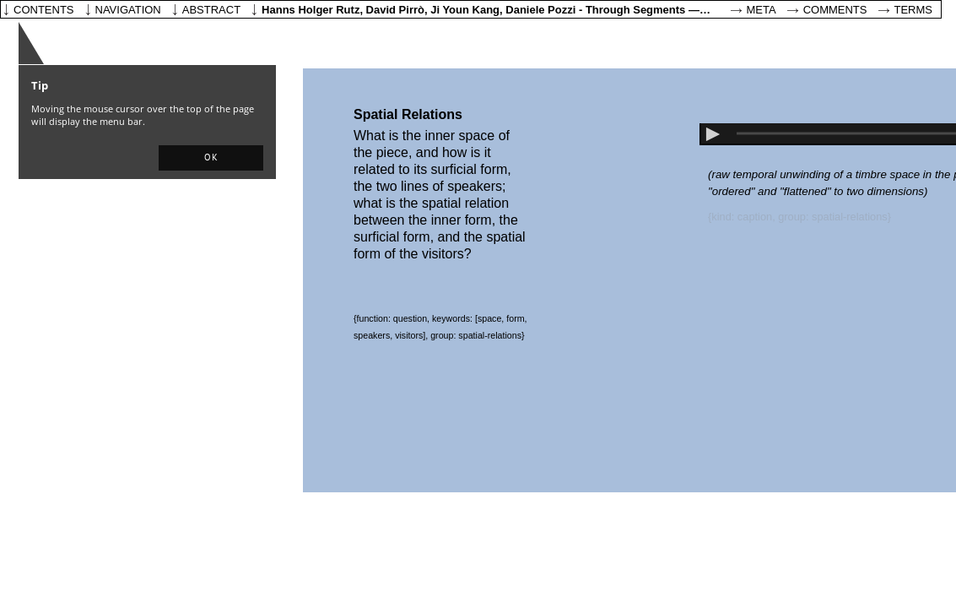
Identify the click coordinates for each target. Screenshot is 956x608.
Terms (913, 9)
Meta (761, 9)
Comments (835, 9)
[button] (211, 158)
